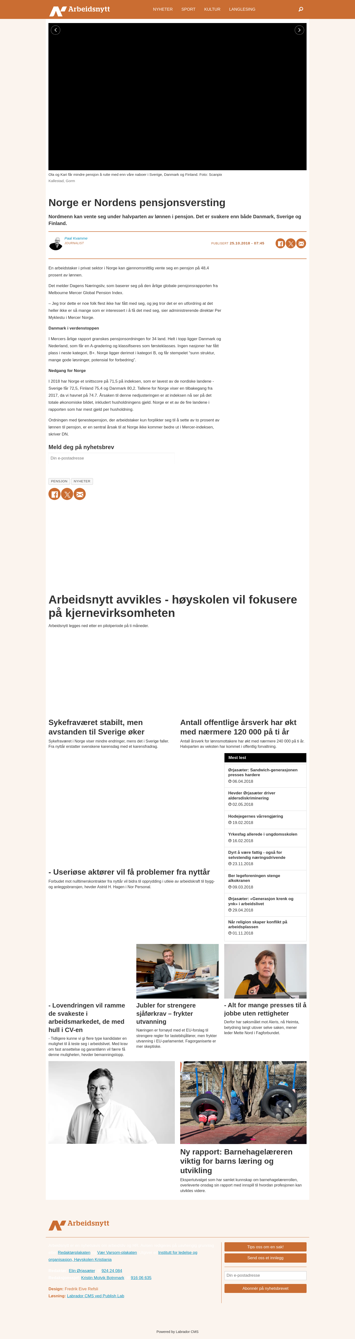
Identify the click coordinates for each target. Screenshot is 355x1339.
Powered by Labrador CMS (177, 1332)
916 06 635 (141, 1277)
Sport (188, 9)
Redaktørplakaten (74, 1252)
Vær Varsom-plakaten (117, 1252)
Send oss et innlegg (265, 1258)
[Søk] (300, 9)
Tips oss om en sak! (265, 1247)
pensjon (59, 481)
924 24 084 (111, 1270)
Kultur (212, 9)
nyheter (82, 481)
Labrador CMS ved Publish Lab (95, 1296)
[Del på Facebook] (281, 243)
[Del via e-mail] (301, 243)
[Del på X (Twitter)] (291, 243)
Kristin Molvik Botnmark (102, 1277)
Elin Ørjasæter (82, 1270)
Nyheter (163, 9)
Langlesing (242, 9)
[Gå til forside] (80, 9)
